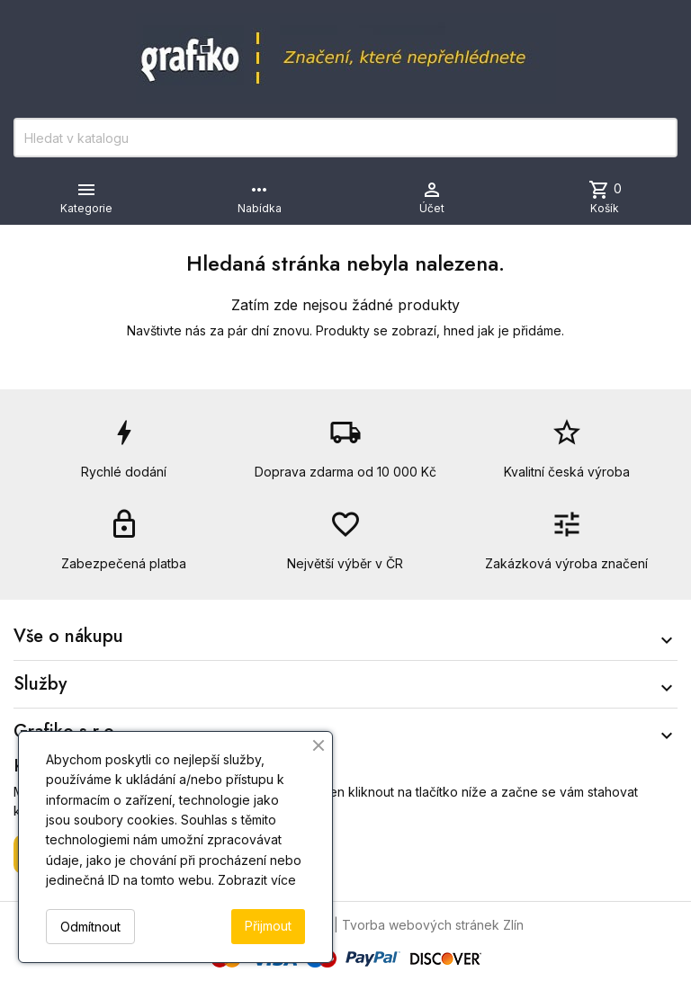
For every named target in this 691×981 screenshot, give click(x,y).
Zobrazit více (257, 879)
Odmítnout (90, 926)
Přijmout (268, 925)
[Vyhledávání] (345, 138)
